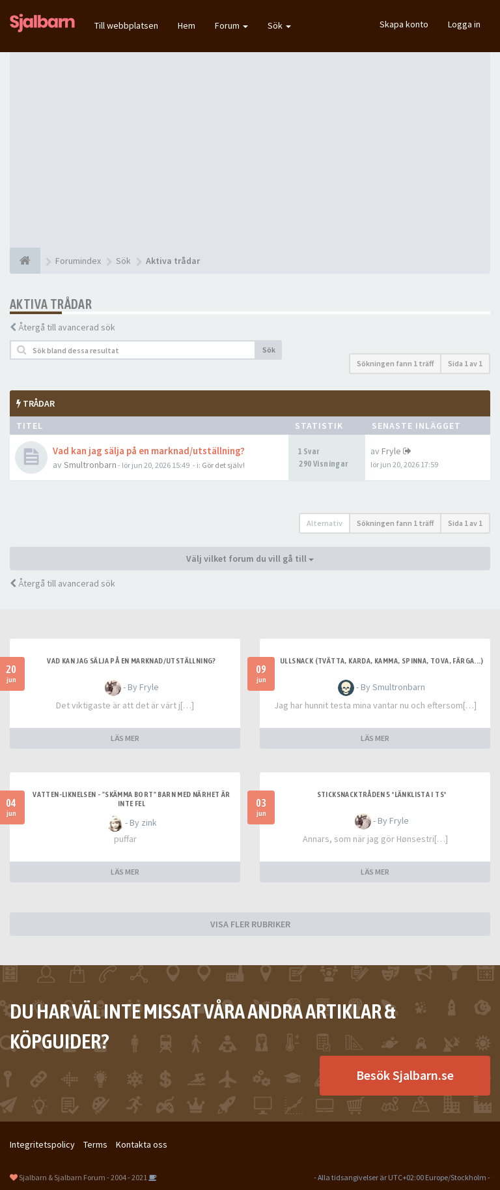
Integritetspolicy (42, 1144)
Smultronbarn (90, 465)
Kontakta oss (141, 1144)
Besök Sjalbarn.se (405, 1075)
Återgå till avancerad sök (66, 327)
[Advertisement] (250, 150)
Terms (95, 1144)
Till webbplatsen (126, 25)
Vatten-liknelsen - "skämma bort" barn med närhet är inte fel (131, 799)
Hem (186, 25)
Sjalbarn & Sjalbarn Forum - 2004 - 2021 (83, 1177)
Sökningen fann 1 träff (395, 363)
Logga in (464, 24)
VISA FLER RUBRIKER (250, 924)
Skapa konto (404, 24)
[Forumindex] (25, 261)
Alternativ (324, 523)
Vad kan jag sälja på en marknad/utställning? (149, 450)
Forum (231, 25)
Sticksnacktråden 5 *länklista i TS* (382, 794)
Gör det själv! (223, 465)
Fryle (391, 451)
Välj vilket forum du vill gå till (250, 558)
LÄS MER (125, 738)
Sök (279, 25)
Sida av (465, 363)
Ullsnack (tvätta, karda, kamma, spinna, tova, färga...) (381, 660)
